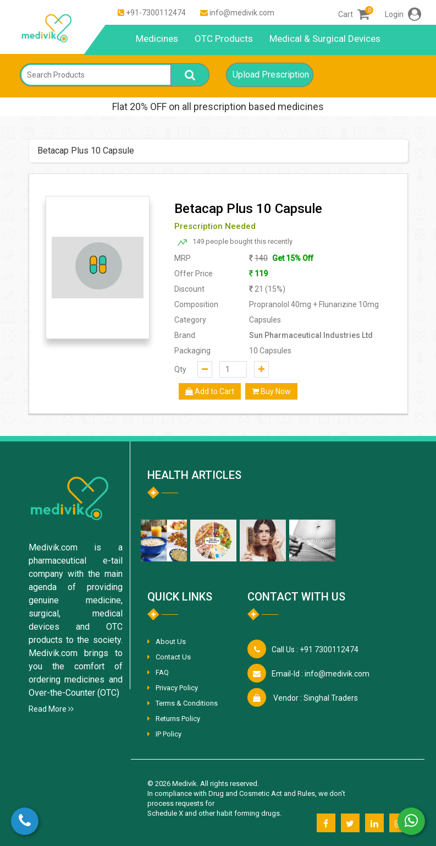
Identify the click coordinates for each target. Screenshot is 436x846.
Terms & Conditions (187, 703)
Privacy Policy (177, 688)
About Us (171, 641)
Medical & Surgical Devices (324, 38)
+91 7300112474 (315, 649)
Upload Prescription (271, 74)
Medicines (157, 38)
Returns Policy (178, 718)
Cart (353, 14)
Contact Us (173, 657)
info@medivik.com (241, 12)
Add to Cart (209, 391)
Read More (51, 709)
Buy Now (271, 391)
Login (403, 14)
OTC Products (224, 38)
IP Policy (168, 734)
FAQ (162, 672)
